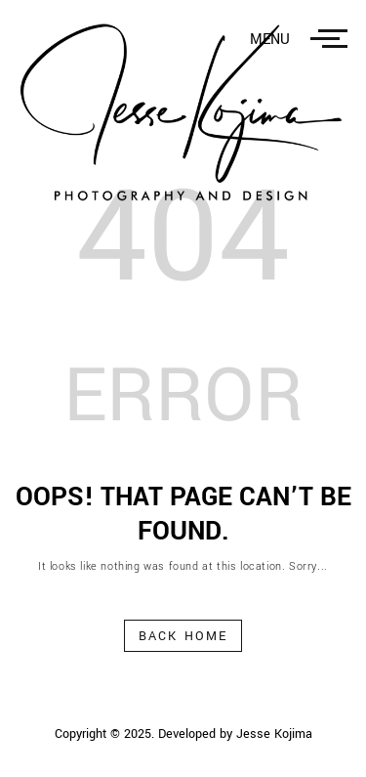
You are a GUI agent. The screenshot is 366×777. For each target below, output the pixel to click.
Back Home (183, 636)
